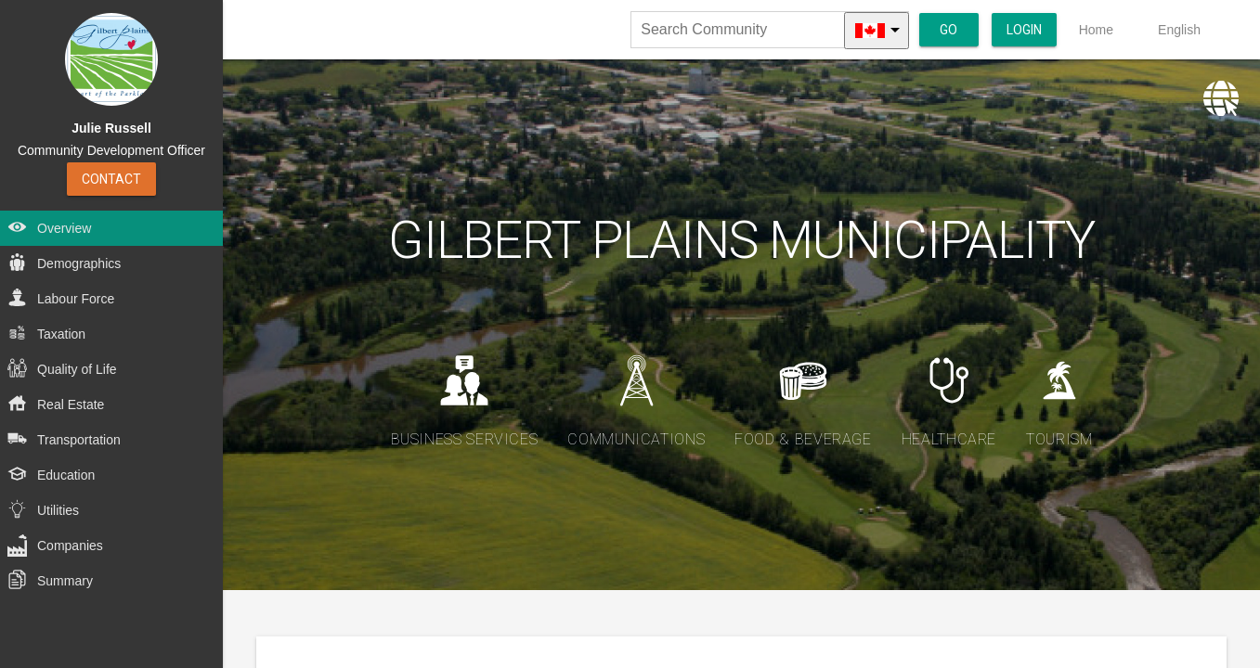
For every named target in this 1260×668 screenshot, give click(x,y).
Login (1024, 29)
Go (948, 29)
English (1179, 29)
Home (1096, 29)
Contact (111, 179)
